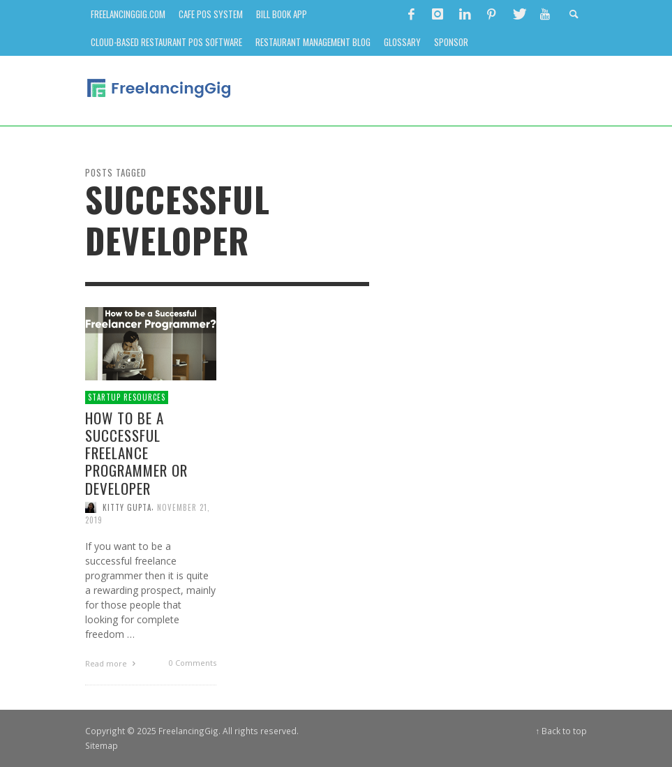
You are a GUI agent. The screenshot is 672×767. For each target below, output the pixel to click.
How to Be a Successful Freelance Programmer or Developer (136, 453)
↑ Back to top (562, 730)
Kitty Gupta (127, 507)
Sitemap (101, 745)
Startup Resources (126, 397)
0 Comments (192, 662)
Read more (112, 663)
